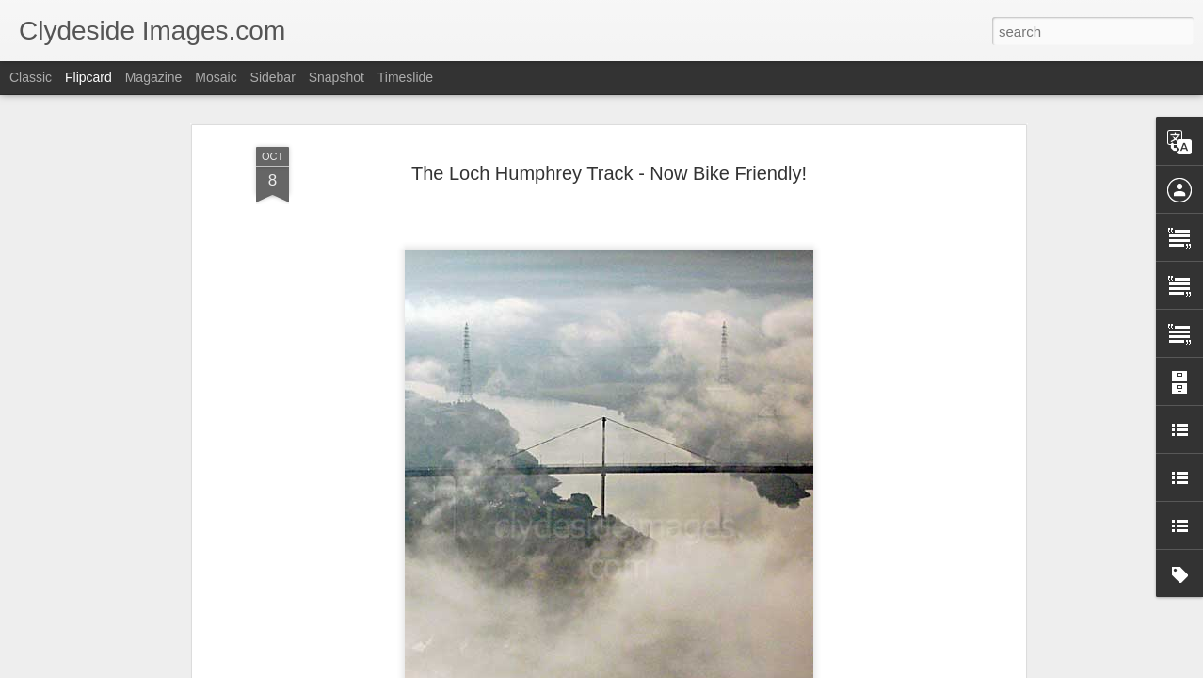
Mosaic (215, 77)
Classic (30, 77)
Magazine (154, 77)
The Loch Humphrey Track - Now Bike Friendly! (609, 105)
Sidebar (273, 77)
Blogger (660, 667)
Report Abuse (715, 667)
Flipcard (88, 77)
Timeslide (405, 77)
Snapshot (336, 77)
